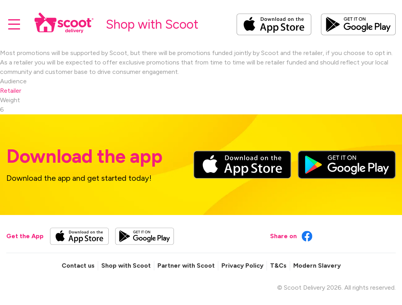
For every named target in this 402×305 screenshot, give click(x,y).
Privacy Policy (242, 265)
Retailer (10, 90)
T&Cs (278, 265)
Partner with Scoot (186, 265)
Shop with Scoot (126, 265)
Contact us (78, 265)
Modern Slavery (317, 265)
